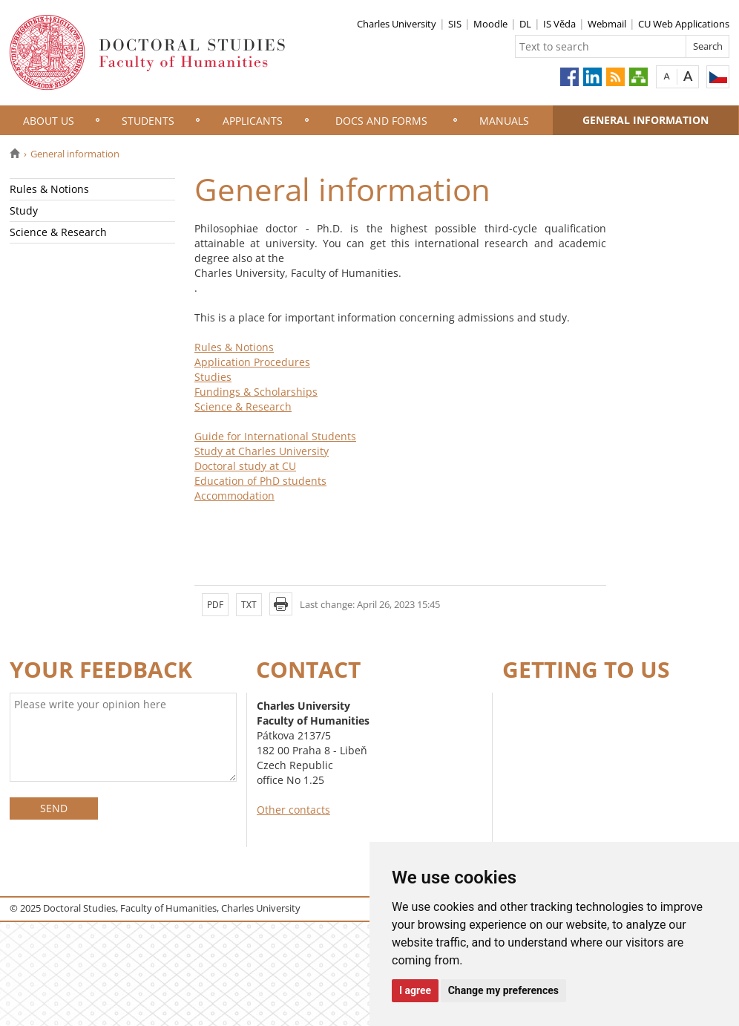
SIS (455, 23)
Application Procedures (252, 362)
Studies (212, 377)
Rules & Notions (49, 189)
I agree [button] (415, 990)
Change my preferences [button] (503, 990)
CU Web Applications (683, 23)
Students (148, 121)
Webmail (607, 23)
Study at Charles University (261, 451)
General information (645, 120)
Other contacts (293, 810)
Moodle (490, 23)
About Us (48, 121)
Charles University (396, 23)
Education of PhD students (260, 481)
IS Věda (559, 23)
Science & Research (58, 232)
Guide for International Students (275, 436)
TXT (249, 604)
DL (525, 23)
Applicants (253, 121)
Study (24, 210)
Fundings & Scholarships (256, 392)
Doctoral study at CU (245, 466)
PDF (215, 604)
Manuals (504, 121)
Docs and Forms (381, 121)
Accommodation (234, 496)
